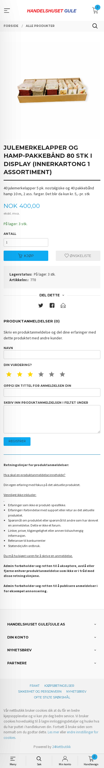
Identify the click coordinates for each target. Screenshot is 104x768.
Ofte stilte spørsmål (52, 697)
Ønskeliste (78, 256)
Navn (52, 352)
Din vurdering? (18, 365)
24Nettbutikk (61, 746)
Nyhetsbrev (76, 691)
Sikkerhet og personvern (40, 691)
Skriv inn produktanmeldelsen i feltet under (52, 417)
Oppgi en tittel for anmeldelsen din (52, 390)
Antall (10, 234)
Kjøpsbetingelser (59, 686)
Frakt (35, 686)
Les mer (53, 732)
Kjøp (26, 256)
